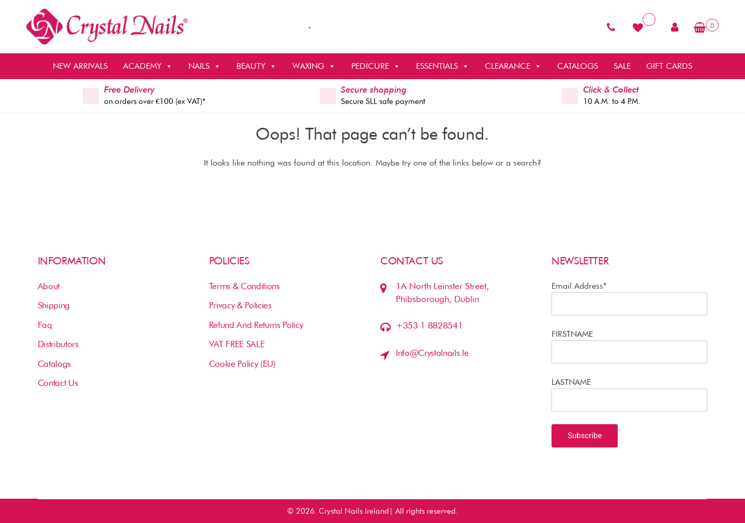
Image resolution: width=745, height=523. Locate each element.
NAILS (204, 66)
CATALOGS (577, 66)
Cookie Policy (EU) (242, 363)
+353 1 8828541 (429, 325)
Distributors (58, 344)
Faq (45, 325)
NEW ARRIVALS (80, 66)
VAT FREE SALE (237, 344)
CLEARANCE (513, 66)
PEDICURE (375, 66)
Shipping (54, 305)
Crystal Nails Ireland (354, 511)
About (48, 286)
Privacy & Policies (240, 305)
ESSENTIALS (442, 66)
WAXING (314, 66)
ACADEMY (148, 66)
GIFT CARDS (669, 66)
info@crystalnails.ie (432, 353)
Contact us (58, 383)
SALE (622, 66)
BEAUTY (256, 66)
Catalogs (54, 363)
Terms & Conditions (244, 286)
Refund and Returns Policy (256, 325)
